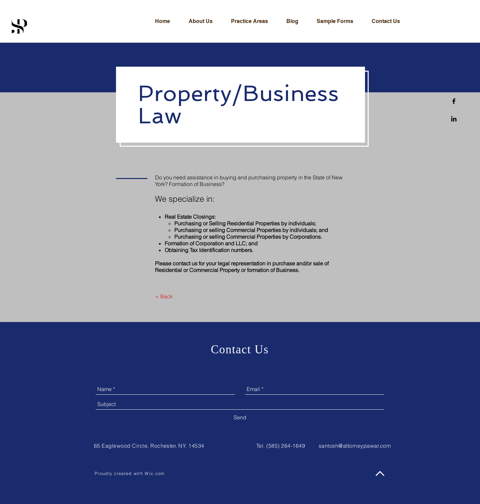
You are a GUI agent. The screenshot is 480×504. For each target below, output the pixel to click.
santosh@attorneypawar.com (355, 445)
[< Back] (164, 296)
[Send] (240, 417)
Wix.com (155, 473)
